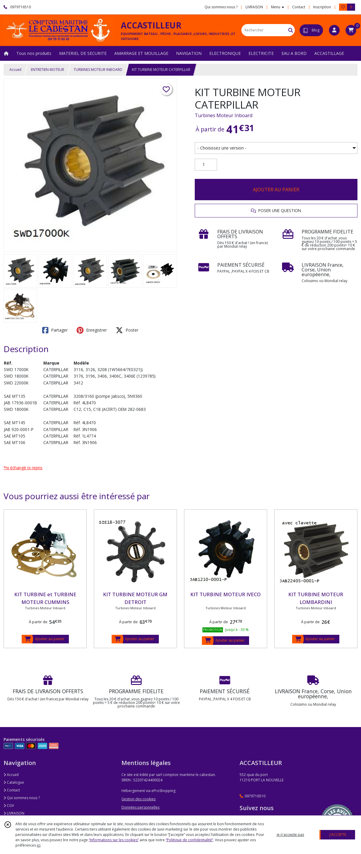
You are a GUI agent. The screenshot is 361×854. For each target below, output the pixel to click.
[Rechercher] (290, 30)
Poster (127, 330)
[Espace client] (334, 30)
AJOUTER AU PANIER (276, 189)
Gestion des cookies (138, 798)
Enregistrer (92, 330)
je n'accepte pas (290, 834)
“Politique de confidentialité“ (189, 839)
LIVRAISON (14, 813)
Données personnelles (140, 807)
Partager (55, 330)
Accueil (15, 69)
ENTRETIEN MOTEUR (47, 69)
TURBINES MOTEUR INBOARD (98, 69)
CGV (9, 805)
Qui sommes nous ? (22, 797)
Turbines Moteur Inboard (223, 115)
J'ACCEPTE (338, 834)
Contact (298, 6)
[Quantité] (206, 165)
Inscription (322, 6)
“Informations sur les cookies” (114, 839)
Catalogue (14, 782)
